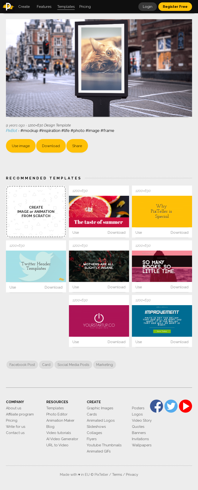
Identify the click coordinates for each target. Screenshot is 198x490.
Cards (92, 414)
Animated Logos (101, 420)
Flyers (92, 439)
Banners (139, 433)
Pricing (11, 420)
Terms (117, 474)
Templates (55, 408)
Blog (50, 427)
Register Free (175, 7)
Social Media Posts (73, 365)
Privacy (132, 474)
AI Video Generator (62, 439)
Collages (94, 433)
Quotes (138, 427)
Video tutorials (58, 433)
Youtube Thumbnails (104, 445)
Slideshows (96, 427)
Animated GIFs (99, 451)
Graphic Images (100, 408)
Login (147, 7)
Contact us (15, 433)
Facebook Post (22, 365)
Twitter (171, 406)
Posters (138, 408)
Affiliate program (20, 414)
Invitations (140, 439)
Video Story (142, 420)
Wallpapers (141, 445)
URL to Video (57, 445)
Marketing (104, 365)
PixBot (12, 130)
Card (46, 365)
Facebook (156, 406)
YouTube (185, 406)
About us (13, 408)
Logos (137, 414)
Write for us (15, 427)
